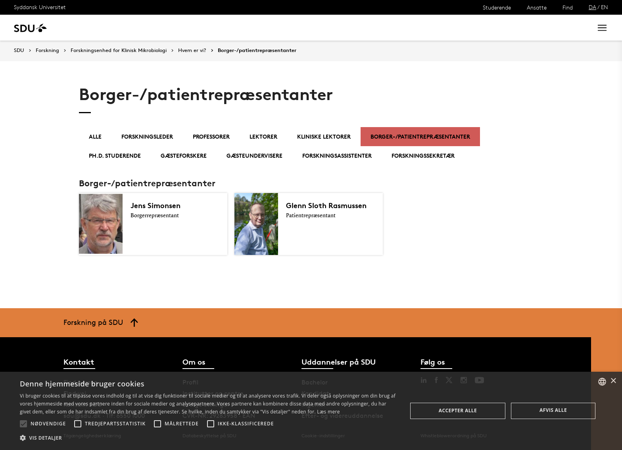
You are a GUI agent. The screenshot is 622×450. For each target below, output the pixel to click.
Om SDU (282, 27)
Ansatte (537, 7)
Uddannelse (85, 27)
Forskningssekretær (423, 155)
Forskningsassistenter (337, 155)
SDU (19, 50)
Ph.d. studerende (115, 155)
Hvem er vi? (192, 50)
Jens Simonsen (157, 205)
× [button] (613, 381)
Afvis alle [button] (553, 410)
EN (604, 7)
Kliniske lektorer (324, 136)
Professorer (211, 136)
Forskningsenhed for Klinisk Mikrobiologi (119, 50)
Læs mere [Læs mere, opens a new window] (328, 411)
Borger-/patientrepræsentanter (257, 50)
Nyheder (164, 27)
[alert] (311, 411)
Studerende (497, 7)
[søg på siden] (520, 28)
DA (592, 7)
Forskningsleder (147, 136)
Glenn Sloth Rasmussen (328, 205)
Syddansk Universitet (40, 7)
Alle (95, 136)
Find (567, 7)
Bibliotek (247, 27)
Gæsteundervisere (254, 155)
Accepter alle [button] (458, 410)
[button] (23, 424)
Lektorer (263, 136)
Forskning (127, 27)
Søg (576, 27)
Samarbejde (205, 27)
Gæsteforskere (184, 155)
